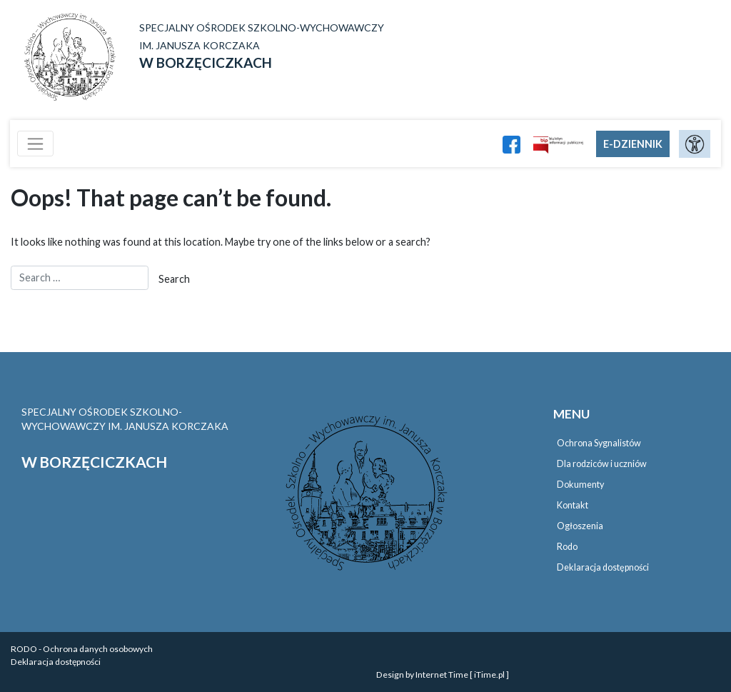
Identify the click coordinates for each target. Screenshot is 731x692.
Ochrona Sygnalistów (599, 443)
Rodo (567, 546)
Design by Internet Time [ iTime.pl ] (442, 674)
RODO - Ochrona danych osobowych (82, 648)
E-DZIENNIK (632, 144)
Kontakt (572, 505)
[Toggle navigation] (35, 143)
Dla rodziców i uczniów (602, 463)
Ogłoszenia (580, 526)
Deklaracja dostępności (603, 567)
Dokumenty (580, 484)
